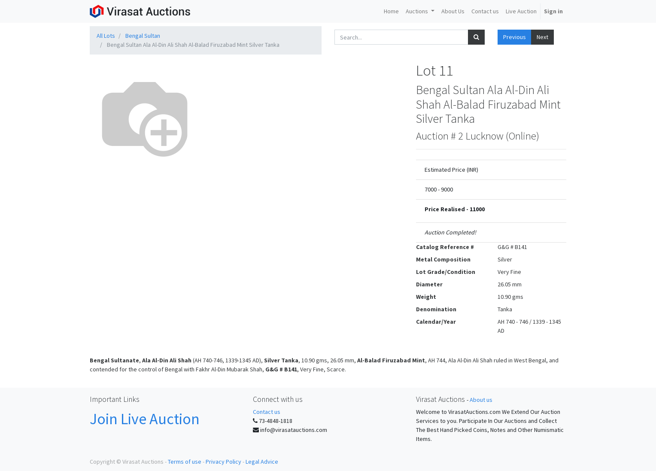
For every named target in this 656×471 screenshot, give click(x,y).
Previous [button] (514, 37)
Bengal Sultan (142, 36)
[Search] (476, 37)
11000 (477, 209)
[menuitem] (391, 11)
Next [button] (542, 37)
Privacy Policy (223, 461)
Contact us (266, 412)
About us (481, 400)
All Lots (106, 36)
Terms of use (184, 461)
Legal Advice (262, 461)
